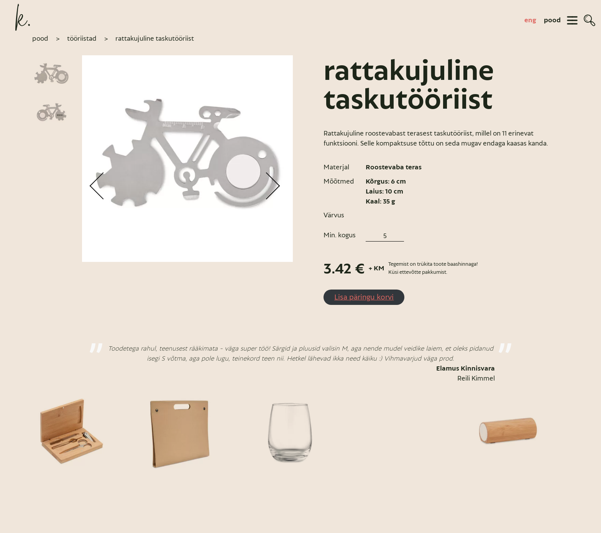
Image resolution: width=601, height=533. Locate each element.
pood (552, 20)
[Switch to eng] (530, 20)
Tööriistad (82, 38)
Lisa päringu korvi (364, 297)
